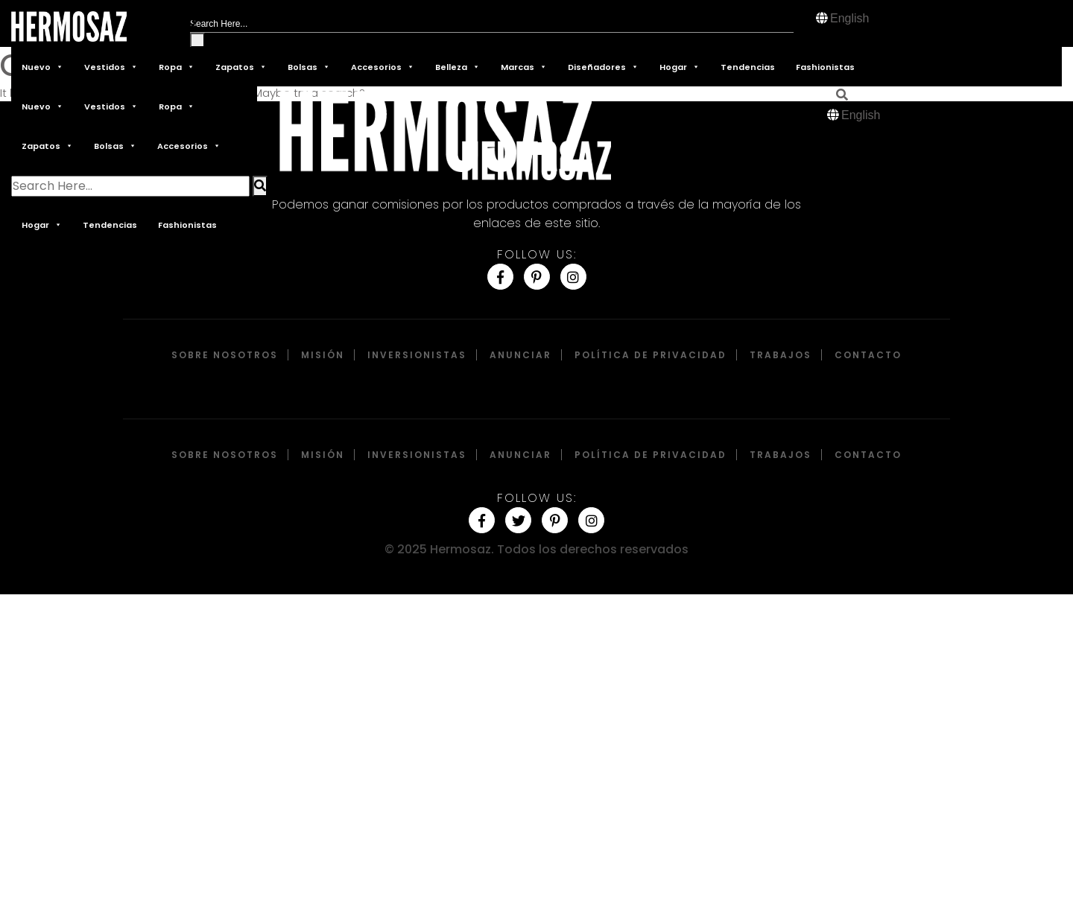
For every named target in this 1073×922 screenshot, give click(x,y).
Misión (322, 354)
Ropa (176, 66)
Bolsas (309, 66)
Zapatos (241, 66)
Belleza (457, 66)
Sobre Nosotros (224, 354)
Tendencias (748, 67)
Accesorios (382, 66)
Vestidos (111, 66)
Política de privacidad (651, 354)
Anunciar (520, 354)
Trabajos (780, 354)
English (849, 18)
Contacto (868, 354)
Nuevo (42, 66)
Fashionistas (825, 67)
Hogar (679, 66)
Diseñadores (603, 66)
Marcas (524, 66)
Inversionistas (416, 354)
